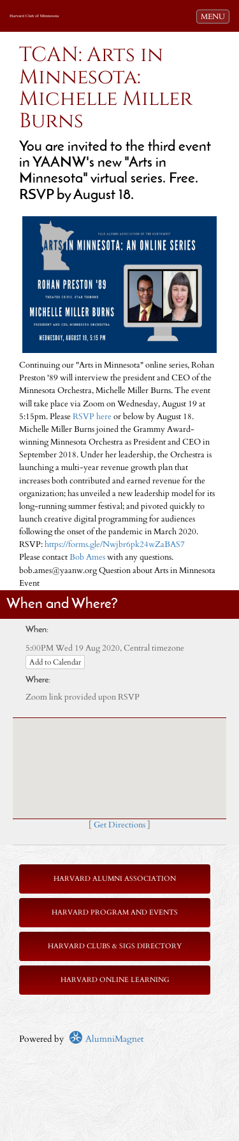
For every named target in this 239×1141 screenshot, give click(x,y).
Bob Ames (87, 557)
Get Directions (119, 825)
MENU (214, 16)
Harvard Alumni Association (115, 878)
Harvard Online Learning (115, 980)
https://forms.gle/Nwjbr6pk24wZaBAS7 (115, 544)
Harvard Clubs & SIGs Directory (115, 946)
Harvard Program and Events (115, 912)
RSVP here (92, 416)
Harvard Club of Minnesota (34, 15)
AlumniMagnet (106, 1039)
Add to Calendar (55, 662)
